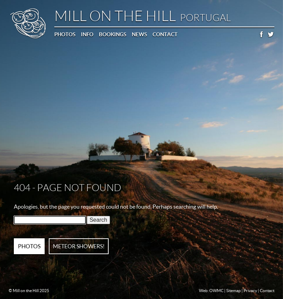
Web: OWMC (211, 290)
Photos (64, 34)
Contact (165, 34)
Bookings (112, 34)
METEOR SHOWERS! (78, 246)
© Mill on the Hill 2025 (29, 290)
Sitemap (233, 290)
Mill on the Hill (142, 16)
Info (87, 34)
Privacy (250, 290)
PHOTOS (29, 246)
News (139, 34)
